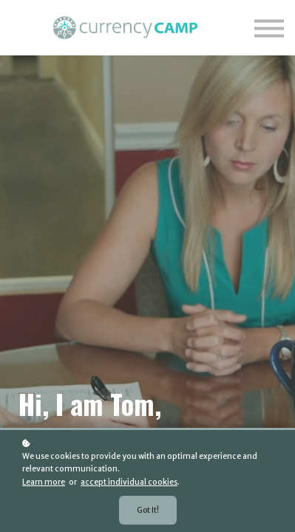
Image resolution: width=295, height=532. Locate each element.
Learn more (43, 482)
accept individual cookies (129, 482)
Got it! (148, 510)
